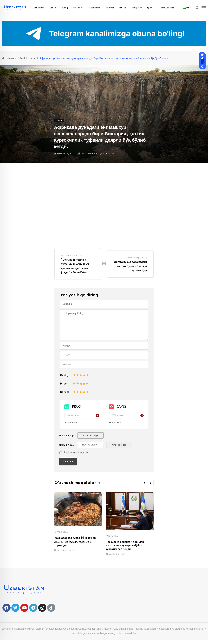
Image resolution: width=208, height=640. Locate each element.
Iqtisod (122, 8)
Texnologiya (94, 8)
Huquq (64, 8)
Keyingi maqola (134, 258)
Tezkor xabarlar (166, 8)
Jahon (53, 8)
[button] (144, 483)
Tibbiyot (110, 8)
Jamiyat (135, 8)
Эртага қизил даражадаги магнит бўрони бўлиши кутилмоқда (130, 266)
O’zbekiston (39, 8)
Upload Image (66, 435)
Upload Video (66, 445)
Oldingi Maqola (74, 255)
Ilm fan (76, 8)
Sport (150, 8)
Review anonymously (76, 452)
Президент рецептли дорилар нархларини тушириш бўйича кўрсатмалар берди (125, 546)
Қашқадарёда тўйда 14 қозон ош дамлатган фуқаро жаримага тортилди (75, 541)
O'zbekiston (61, 532)
